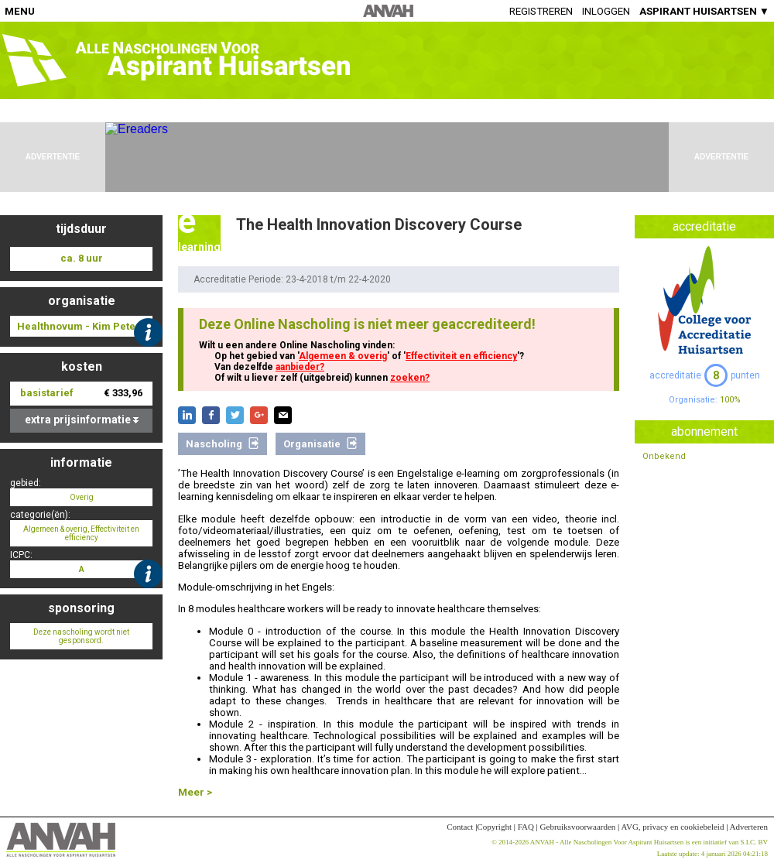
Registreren (541, 11)
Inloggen (606, 11)
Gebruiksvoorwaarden (578, 826)
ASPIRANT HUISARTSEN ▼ (704, 11)
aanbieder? (300, 366)
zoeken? (410, 377)
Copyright (494, 826)
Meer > (195, 792)
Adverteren (749, 826)
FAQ (526, 826)
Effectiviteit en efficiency (461, 356)
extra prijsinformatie (82, 419)
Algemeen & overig (343, 356)
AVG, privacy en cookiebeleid (672, 826)
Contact (460, 826)
